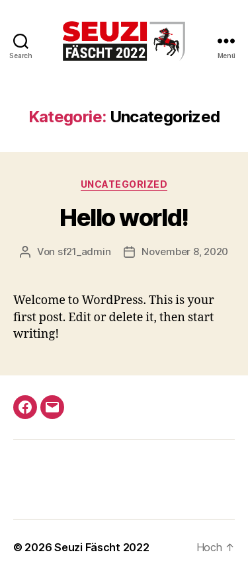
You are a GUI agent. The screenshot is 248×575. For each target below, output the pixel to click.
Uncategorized (124, 184)
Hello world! (124, 217)
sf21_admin (84, 251)
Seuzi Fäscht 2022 (101, 547)
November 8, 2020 (185, 251)
